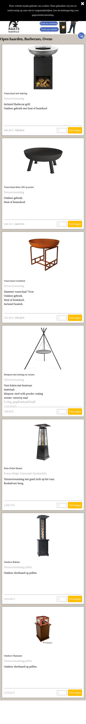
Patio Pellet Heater (13, 468)
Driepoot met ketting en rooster (19, 374)
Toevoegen (75, 130)
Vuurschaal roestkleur (14, 281)
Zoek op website (49, 29)
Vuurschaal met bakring (15, 93)
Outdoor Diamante (13, 656)
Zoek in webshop (48, 23)
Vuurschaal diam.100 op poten (19, 187)
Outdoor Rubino (12, 562)
